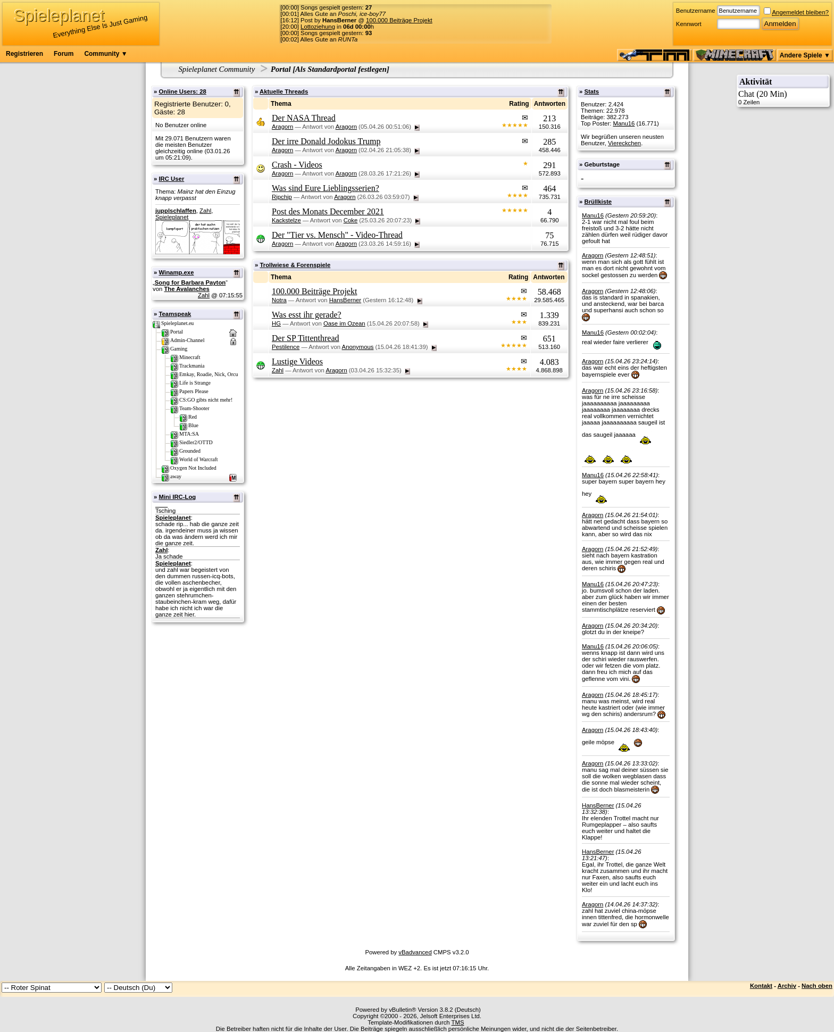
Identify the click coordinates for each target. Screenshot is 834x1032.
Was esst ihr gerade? (306, 314)
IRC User (171, 179)
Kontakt (761, 986)
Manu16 (624, 123)
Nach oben (817, 986)
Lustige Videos (297, 361)
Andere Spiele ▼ (805, 55)
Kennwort (689, 24)
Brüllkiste (598, 201)
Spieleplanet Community (217, 69)
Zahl (205, 210)
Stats (591, 91)
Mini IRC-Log (177, 497)
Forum (63, 53)
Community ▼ (105, 53)
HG (276, 323)
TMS (458, 1022)
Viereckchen (624, 143)
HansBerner (345, 300)
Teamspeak (175, 314)
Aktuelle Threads (284, 91)
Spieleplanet (171, 217)
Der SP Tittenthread (305, 338)
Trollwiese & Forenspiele (295, 265)
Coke (350, 220)
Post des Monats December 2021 (328, 211)
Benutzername (695, 10)
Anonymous (358, 347)
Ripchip (282, 197)
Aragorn (282, 126)
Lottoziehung (318, 26)
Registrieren (24, 53)
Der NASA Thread (304, 117)
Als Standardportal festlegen (341, 69)
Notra (279, 300)
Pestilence (285, 347)
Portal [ (283, 69)
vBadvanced (414, 952)
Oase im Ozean (344, 323)
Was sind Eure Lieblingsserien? (325, 188)
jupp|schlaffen (175, 210)
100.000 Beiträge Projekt (399, 20)
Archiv (787, 986)
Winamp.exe (176, 272)
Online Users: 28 (182, 91)
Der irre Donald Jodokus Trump (326, 141)
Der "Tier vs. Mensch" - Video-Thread (337, 234)
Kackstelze (286, 220)
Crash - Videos (297, 164)
